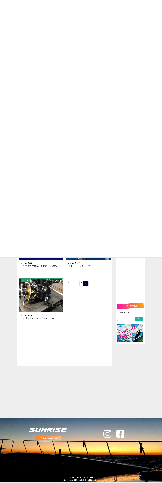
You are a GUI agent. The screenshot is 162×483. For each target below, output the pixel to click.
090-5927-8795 (48, 438)
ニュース (25, 280)
